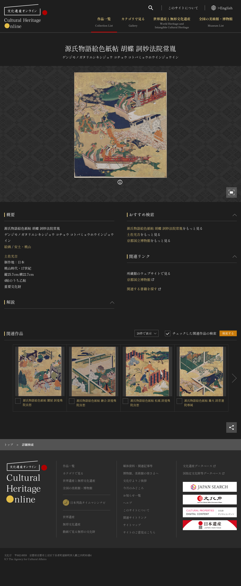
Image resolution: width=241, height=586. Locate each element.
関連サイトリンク (135, 517)
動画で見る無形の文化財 (79, 532)
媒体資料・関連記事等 (138, 466)
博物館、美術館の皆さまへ (141, 473)
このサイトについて (183, 7)
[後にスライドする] (232, 378)
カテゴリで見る (133, 23)
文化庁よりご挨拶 (135, 480)
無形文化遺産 (72, 524)
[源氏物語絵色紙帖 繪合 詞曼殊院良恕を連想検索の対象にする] (71, 401)
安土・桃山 (22, 246)
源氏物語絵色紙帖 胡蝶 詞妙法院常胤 (155, 228)
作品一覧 (104, 23)
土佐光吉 (11, 256)
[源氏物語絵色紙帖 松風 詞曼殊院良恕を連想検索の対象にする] (125, 401)
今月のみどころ (133, 488)
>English (222, 7)
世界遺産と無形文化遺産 (171, 23)
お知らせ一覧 (132, 495)
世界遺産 (69, 517)
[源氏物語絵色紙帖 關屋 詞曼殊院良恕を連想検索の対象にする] (18, 401)
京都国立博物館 (139, 240)
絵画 (7, 246)
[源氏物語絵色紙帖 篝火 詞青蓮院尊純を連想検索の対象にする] (179, 401)
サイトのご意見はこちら (139, 532)
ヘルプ (127, 503)
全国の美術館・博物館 (216, 23)
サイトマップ (132, 525)
